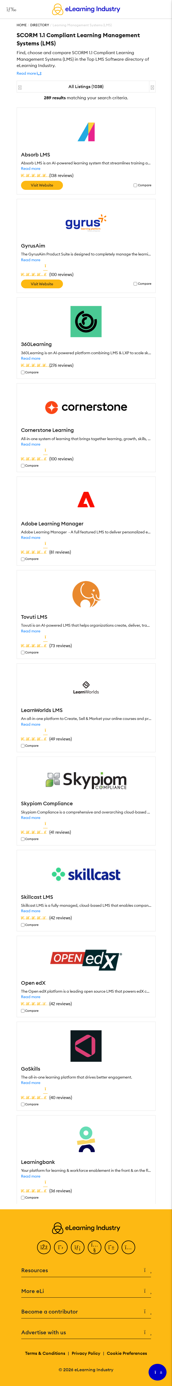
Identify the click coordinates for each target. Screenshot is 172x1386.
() (47, 175)
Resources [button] (86, 1270)
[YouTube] (94, 1247)
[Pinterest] (111, 1247)
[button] (29, 73)
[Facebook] (44, 1247)
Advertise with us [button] (86, 1332)
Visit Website (42, 185)
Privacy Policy (86, 1353)
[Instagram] (128, 1247)
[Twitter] (61, 1247)
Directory (39, 25)
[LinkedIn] (78, 1247)
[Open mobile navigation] (10, 9)
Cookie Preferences (127, 1353)
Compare (144, 185)
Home (22, 25)
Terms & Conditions (45, 1353)
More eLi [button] (86, 1291)
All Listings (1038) (86, 86)
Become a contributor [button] (86, 1312)
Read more (30, 168)
